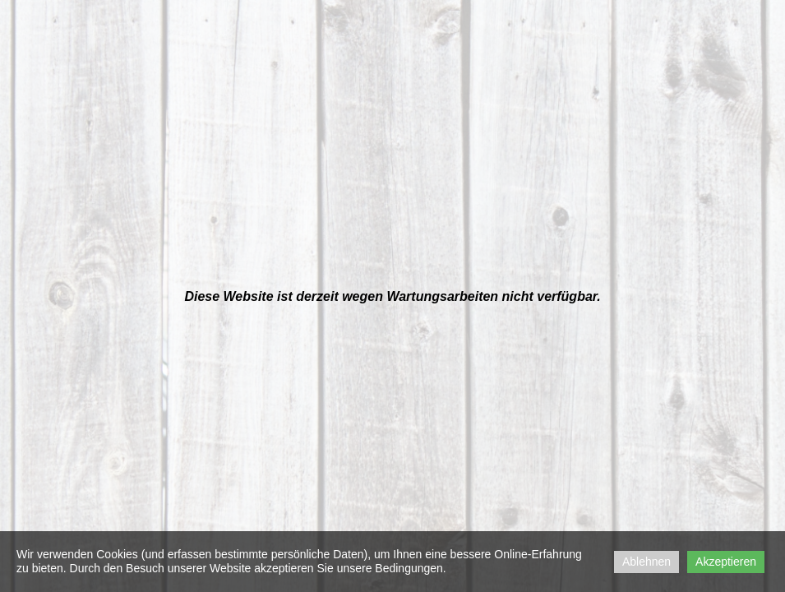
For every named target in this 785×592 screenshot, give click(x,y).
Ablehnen (646, 561)
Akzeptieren (725, 561)
